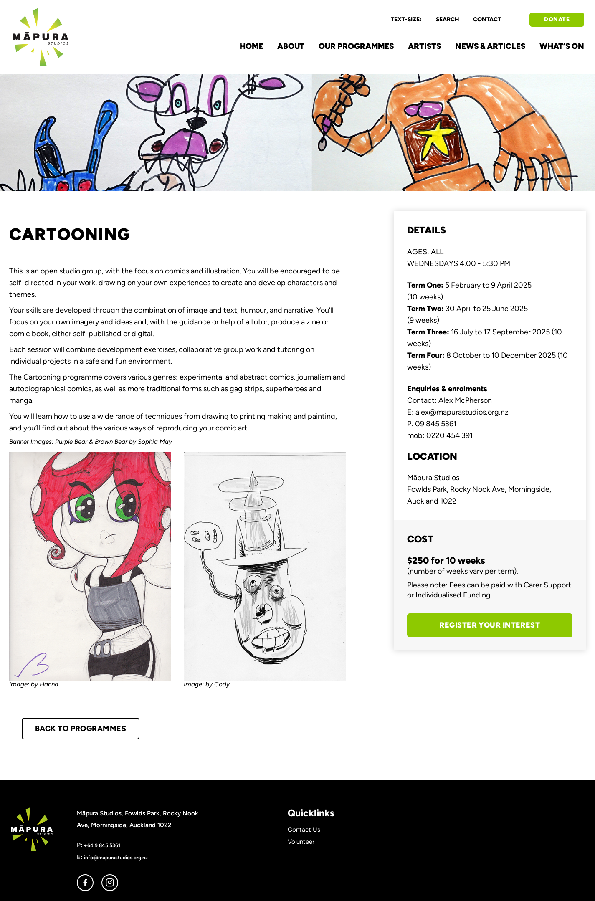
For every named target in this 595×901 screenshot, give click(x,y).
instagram (109, 882)
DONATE (557, 19)
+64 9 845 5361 (102, 845)
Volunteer (301, 841)
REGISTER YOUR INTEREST (489, 625)
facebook (85, 882)
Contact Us (304, 829)
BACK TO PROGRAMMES (80, 728)
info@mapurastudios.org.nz (116, 857)
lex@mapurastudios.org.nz (464, 412)
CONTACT (487, 19)
